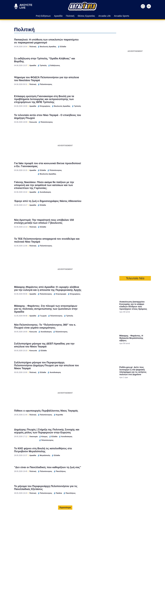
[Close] (119, 259)
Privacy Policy (94, 330)
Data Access (82, 330)
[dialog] (82, 294)
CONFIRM (67, 322)
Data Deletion (70, 330)
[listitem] (82, 287)
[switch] (108, 292)
